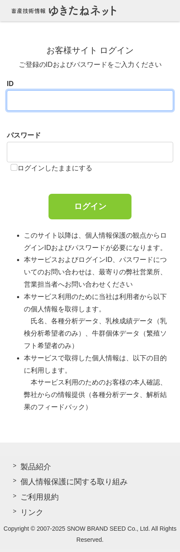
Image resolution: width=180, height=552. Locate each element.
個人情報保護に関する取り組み (74, 481)
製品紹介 (35, 467)
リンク (31, 512)
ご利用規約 (39, 497)
